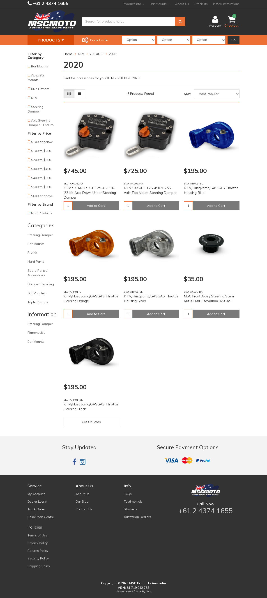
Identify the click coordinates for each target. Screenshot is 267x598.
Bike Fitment (40, 89)
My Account (36, 494)
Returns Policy (38, 551)
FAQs (128, 494)
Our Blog (82, 501)
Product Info (133, 4)
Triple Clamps (38, 302)
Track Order (36, 509)
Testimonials (133, 501)
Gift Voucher (37, 293)
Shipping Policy (39, 566)
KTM (34, 98)
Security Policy (38, 558)
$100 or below (42, 142)
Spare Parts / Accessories (37, 273)
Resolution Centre (41, 517)
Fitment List (36, 333)
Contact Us (84, 509)
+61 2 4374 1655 (49, 3)
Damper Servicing (41, 284)
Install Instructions (226, 4)
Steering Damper (36, 109)
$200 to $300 (41, 160)
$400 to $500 (41, 178)
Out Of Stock (91, 422)
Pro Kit (32, 253)
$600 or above (42, 196)
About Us (182, 4)
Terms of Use (37, 535)
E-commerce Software (128, 591)
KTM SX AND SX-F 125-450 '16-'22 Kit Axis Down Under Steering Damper (90, 193)
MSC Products (41, 213)
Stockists (201, 4)
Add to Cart (96, 206)
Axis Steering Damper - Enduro (41, 122)
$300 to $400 (41, 169)
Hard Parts (36, 262)
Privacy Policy (38, 543)
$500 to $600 (41, 187)
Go (233, 40)
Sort (187, 94)
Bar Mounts (160, 4)
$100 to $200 (41, 151)
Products (51, 40)
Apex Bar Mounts (36, 77)
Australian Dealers (137, 517)
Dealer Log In (37, 501)
